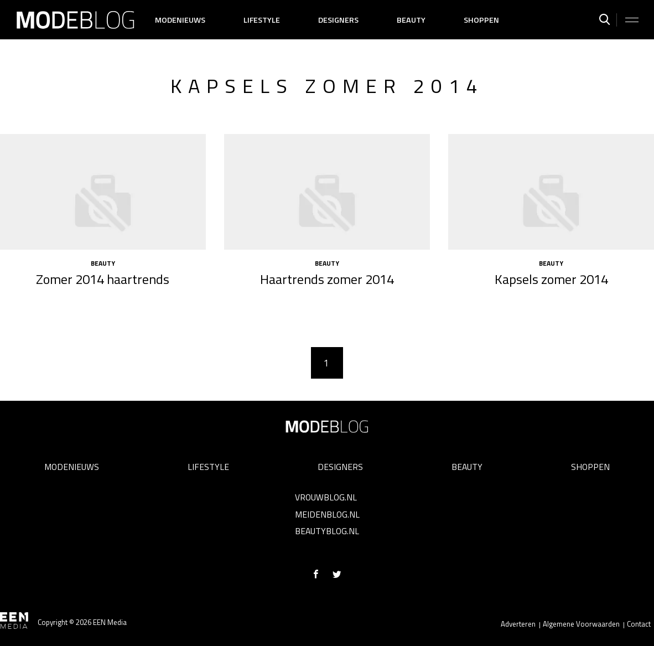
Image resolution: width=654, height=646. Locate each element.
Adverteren (518, 623)
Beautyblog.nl (327, 531)
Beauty (411, 20)
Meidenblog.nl (327, 514)
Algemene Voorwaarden (581, 623)
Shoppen (481, 20)
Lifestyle (261, 20)
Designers (338, 20)
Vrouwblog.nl (326, 497)
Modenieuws (180, 20)
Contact (639, 623)
